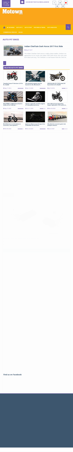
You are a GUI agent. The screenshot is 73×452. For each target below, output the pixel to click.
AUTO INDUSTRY (52, 27)
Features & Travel (39, 27)
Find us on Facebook (12, 374)
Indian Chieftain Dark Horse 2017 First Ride (43, 46)
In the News (10, 27)
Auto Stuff (28, 27)
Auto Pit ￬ (19, 27)
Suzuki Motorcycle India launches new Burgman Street (45, 2)
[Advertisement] (36, 19)
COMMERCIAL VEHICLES (10, 32)
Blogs (21, 32)
